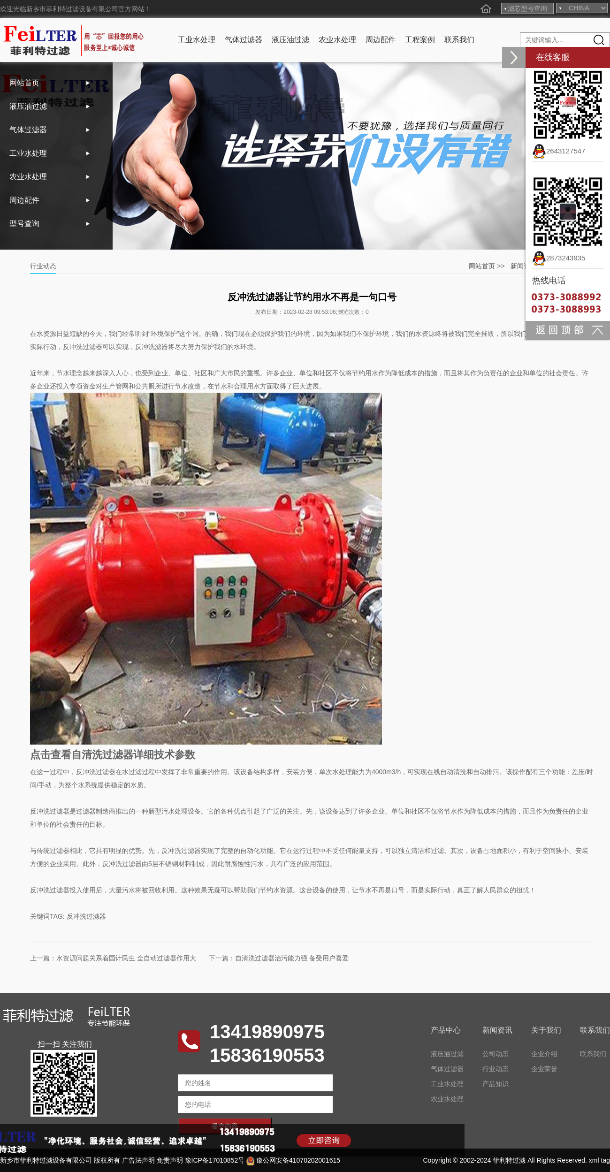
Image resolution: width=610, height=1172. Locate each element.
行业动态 (495, 1069)
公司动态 (495, 1054)
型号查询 (24, 224)
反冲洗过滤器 (86, 916)
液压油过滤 (290, 40)
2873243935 (558, 258)
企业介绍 (544, 1054)
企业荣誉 (544, 1069)
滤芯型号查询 (527, 8)
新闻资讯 (524, 266)
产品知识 (495, 1084)
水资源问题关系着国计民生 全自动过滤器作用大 (126, 958)
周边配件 (381, 40)
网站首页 (24, 83)
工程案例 (420, 40)
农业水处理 (337, 40)
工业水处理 (196, 40)
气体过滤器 (243, 40)
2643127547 (558, 151)
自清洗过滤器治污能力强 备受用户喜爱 (292, 958)
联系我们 (459, 40)
